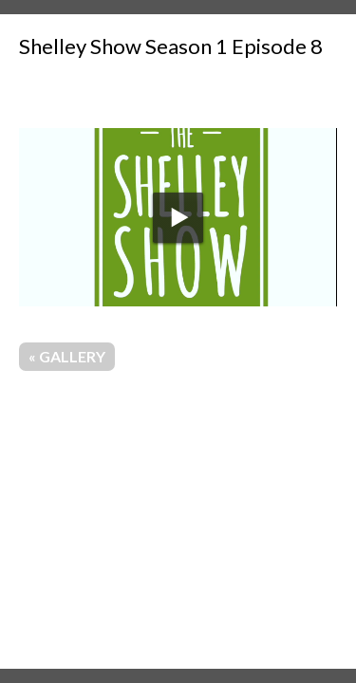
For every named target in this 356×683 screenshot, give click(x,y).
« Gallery (66, 356)
